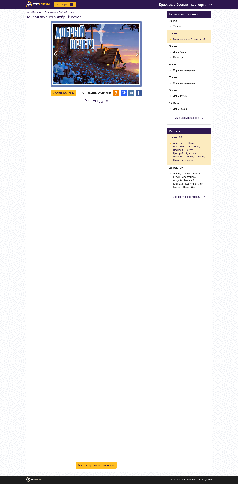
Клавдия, (178, 184)
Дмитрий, (191, 153)
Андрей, (177, 180)
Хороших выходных (184, 70)
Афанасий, (194, 146)
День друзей (180, 96)
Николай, (178, 160)
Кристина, (191, 184)
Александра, (189, 177)
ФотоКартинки (34, 12)
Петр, (186, 187)
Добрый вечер (66, 12)
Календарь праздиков (188, 117)
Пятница (178, 57)
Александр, (179, 143)
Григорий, (178, 153)
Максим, (178, 156)
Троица (177, 26)
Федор (194, 187)
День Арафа (180, 52)
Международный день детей (189, 39)
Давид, (177, 173)
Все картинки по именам (189, 196)
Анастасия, (179, 146)
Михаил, (200, 156)
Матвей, (189, 156)
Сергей (189, 160)
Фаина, (196, 173)
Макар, (177, 187)
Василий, (178, 150)
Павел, (192, 143)
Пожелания (50, 12)
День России (180, 109)
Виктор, (189, 150)
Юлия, (176, 177)
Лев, (200, 184)
